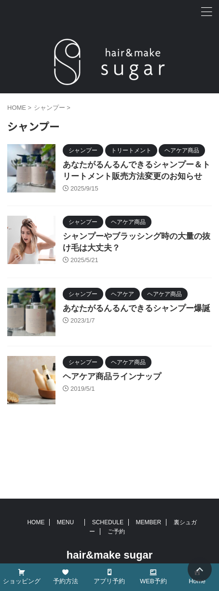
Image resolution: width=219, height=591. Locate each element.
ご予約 (116, 531)
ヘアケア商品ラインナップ (112, 376)
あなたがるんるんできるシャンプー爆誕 (136, 308)
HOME (35, 522)
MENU (68, 522)
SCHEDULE (107, 522)
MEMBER (148, 522)
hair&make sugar (110, 555)
